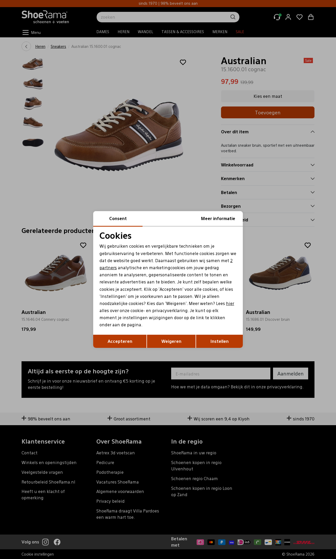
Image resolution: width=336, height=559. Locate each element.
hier (230, 303)
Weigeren (171, 341)
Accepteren (120, 341)
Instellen (220, 341)
